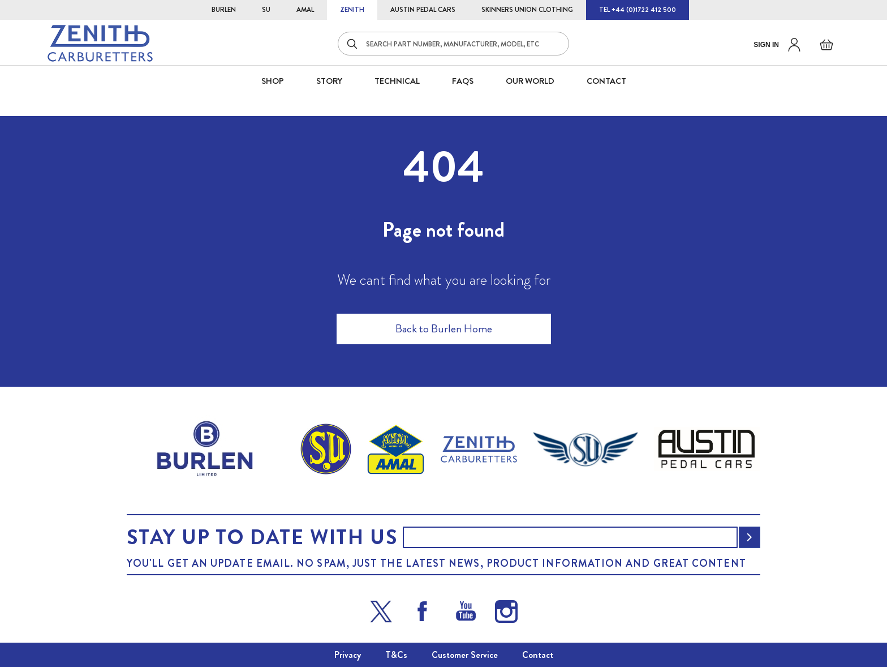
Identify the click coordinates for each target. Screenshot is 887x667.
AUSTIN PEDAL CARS (422, 10)
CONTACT (606, 81)
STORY (329, 81)
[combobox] (453, 43)
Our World (530, 81)
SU (266, 10)
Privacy (347, 654)
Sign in (766, 45)
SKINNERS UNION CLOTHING (527, 10)
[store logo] (100, 43)
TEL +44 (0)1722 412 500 (637, 10)
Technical (397, 81)
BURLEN (224, 10)
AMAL (305, 10)
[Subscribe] (749, 537)
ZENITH (352, 10)
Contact (537, 654)
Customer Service (465, 654)
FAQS (462, 81)
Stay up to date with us (262, 537)
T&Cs (396, 654)
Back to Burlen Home (443, 328)
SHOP (272, 81)
